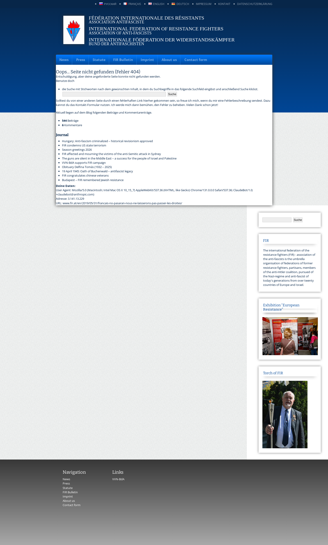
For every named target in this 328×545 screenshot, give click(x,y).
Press (80, 59)
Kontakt (224, 4)
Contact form (195, 59)
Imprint (147, 59)
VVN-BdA (118, 479)
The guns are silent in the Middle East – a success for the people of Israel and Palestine (119, 158)
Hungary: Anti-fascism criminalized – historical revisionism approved (107, 141)
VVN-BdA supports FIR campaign (84, 163)
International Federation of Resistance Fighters (156, 28)
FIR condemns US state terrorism (84, 145)
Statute (99, 59)
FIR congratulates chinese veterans (85, 175)
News (64, 59)
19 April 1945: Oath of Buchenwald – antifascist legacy (97, 171)
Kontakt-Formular (88, 105)
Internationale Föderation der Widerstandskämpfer (162, 40)
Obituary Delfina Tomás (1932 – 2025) (87, 167)
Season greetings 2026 (77, 150)
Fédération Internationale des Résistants (146, 18)
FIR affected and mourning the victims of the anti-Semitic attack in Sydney (111, 154)
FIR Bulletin (123, 59)
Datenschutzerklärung (254, 4)
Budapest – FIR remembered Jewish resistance (93, 180)
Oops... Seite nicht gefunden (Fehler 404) (98, 71)
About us (169, 59)
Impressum (203, 4)
